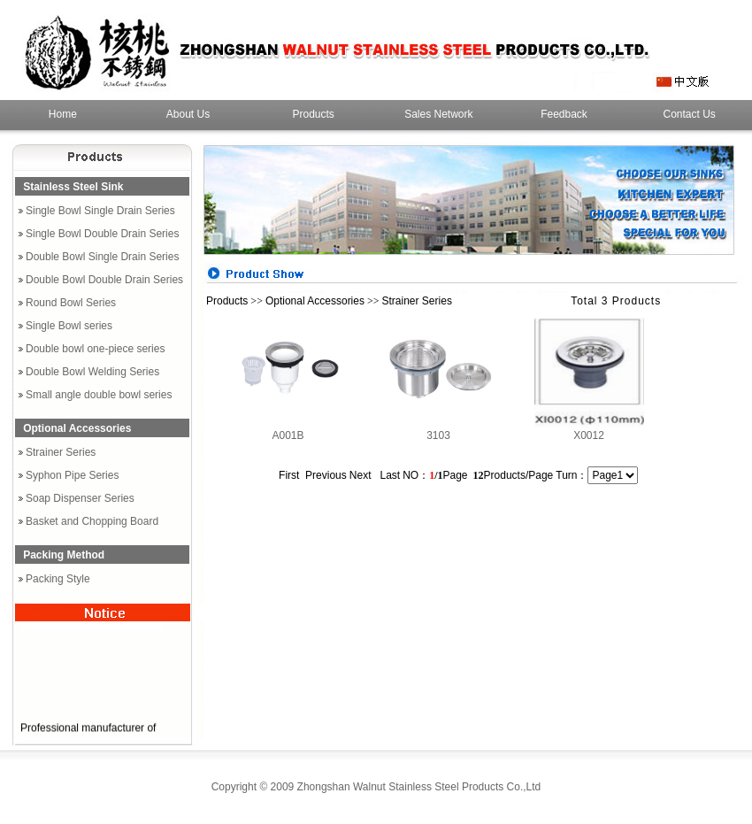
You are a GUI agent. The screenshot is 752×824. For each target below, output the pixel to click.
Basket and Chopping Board (92, 521)
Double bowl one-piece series (95, 349)
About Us (188, 114)
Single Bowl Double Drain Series (102, 233)
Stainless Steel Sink (73, 187)
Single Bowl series (69, 326)
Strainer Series (61, 452)
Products (313, 114)
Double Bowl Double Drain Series (104, 279)
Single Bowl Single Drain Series (100, 210)
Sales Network (438, 114)
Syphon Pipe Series (72, 475)
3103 (438, 435)
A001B (287, 435)
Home (63, 114)
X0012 (588, 435)
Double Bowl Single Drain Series (102, 256)
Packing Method (63, 555)
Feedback (564, 114)
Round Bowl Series (71, 302)
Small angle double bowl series (99, 395)
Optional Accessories (77, 428)
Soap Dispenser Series (80, 498)
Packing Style (58, 579)
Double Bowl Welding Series (92, 372)
